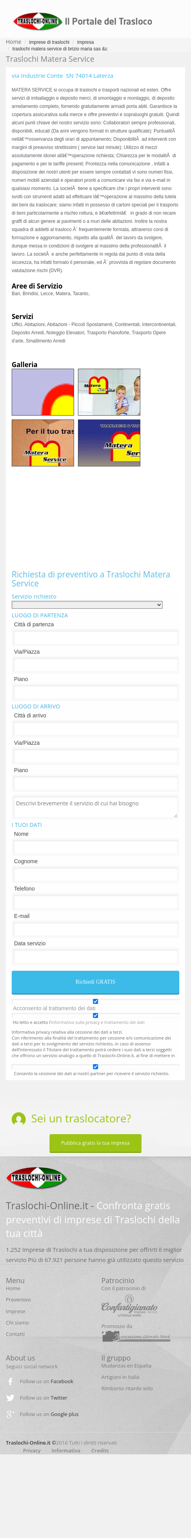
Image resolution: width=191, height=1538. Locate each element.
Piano (21, 679)
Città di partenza (34, 624)
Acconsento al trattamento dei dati (54, 1008)
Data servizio (30, 943)
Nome (21, 834)
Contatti (15, 1333)
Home (13, 41)
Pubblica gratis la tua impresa (95, 1143)
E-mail (22, 916)
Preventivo (18, 1299)
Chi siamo (17, 1322)
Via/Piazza (27, 652)
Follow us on (46, 1381)
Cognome (26, 861)
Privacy (32, 1450)
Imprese (15, 1311)
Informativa (66, 1450)
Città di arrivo (30, 715)
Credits (100, 1450)
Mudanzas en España (126, 1365)
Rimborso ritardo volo (127, 1388)
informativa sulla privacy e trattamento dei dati (98, 1022)
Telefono (24, 889)
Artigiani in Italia (120, 1376)
